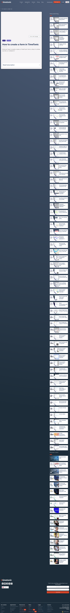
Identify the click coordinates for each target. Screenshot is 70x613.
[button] (35, 36)
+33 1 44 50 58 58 (65, 604)
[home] (6, 2)
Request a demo (50, 2)
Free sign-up (57, 2)
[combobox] (67, 2)
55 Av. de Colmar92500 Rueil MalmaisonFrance (64, 608)
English (4, 587)
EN (67, 2)
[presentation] (57, 596)
